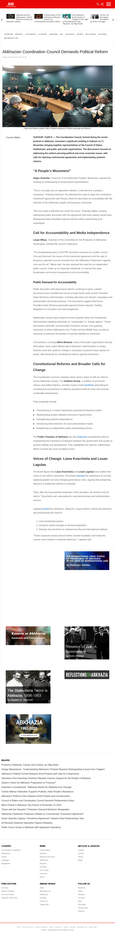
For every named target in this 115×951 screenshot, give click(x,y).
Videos (66, 927)
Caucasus (69, 34)
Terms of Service (28, 927)
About (42, 888)
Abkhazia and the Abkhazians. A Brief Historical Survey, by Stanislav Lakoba (19, 18)
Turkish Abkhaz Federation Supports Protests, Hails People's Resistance (37, 791)
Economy (42, 34)
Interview (8, 34)
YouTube (81, 898)
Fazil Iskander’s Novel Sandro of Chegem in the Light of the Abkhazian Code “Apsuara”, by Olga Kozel (75, 19)
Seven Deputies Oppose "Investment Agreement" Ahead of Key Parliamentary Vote (42, 818)
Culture (4, 857)
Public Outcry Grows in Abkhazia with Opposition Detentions (31, 827)
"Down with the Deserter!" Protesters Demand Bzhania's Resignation (35, 809)
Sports (80, 34)
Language (5, 860)
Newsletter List (45, 891)
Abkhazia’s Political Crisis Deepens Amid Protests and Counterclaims (35, 796)
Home (19, 927)
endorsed (82, 437)
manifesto (89, 385)
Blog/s (80, 860)
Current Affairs (13, 137)
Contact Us (44, 901)
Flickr (80, 901)
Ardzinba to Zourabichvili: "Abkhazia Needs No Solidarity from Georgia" (36, 787)
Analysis (81, 850)
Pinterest (81, 911)
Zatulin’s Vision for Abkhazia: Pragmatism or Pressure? (28, 783)
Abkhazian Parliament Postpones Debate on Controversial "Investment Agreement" (42, 814)
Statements (30, 34)
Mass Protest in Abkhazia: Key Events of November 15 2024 (31, 805)
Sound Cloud (83, 908)
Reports (19, 34)
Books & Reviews (7, 891)
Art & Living (44, 870)
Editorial (102, 34)
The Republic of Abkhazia (10, 850)
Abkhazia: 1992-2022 (9, 898)
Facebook (81, 888)
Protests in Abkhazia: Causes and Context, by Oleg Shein (29, 765)
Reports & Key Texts (47, 857)
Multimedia (91, 34)
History (80, 857)
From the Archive (7, 894)
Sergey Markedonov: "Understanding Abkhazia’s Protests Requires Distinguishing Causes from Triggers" (53, 769)
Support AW (44, 905)
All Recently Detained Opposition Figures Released (26, 823)
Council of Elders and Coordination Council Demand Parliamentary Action (37, 800)
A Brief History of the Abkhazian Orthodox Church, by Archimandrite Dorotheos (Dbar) (47, 18)
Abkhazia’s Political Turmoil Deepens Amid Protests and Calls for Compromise (40, 774)
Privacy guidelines (41, 927)
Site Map (43, 898)
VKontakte (82, 905)
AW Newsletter (11, 38)
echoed (45, 509)
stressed (80, 476)
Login (97, 4)
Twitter (80, 891)
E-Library (4, 888)
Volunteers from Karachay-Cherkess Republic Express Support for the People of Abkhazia (46, 778)
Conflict (81, 853)
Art (61, 34)
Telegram (81, 894)
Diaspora (53, 34)
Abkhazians (5, 853)
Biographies (5, 864)
